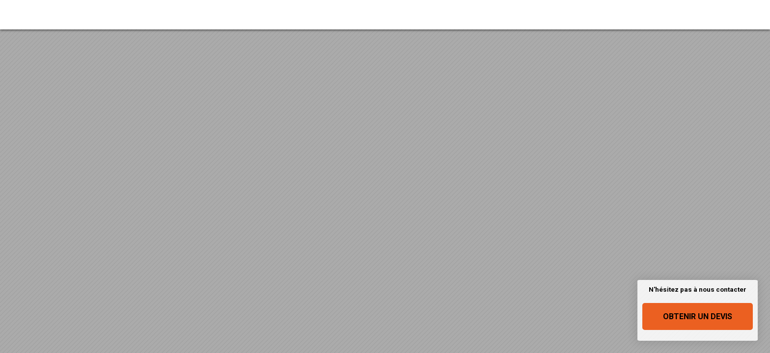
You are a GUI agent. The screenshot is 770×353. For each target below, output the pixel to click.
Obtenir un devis (697, 316)
